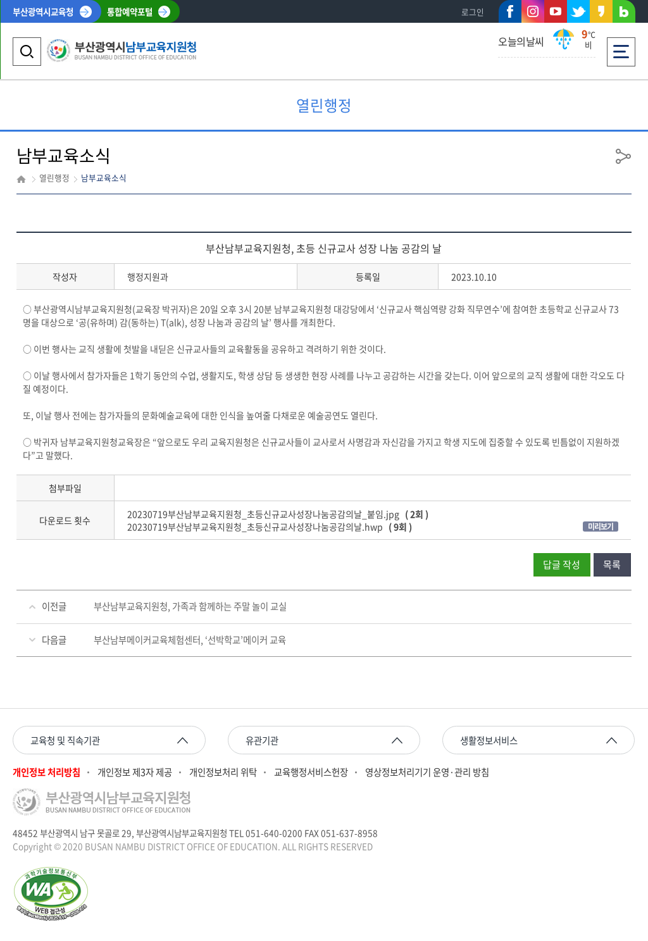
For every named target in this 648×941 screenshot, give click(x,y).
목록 (612, 564)
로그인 (472, 12)
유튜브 (555, 11)
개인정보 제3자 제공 (134, 772)
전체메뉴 (621, 47)
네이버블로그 (624, 14)
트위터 (578, 11)
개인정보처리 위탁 (223, 772)
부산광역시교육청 (43, 11)
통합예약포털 (130, 11)
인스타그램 (532, 11)
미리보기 (600, 526)
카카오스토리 (601, 14)
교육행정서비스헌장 (311, 772)
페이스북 (510, 14)
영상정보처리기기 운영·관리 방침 (427, 772)
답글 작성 (561, 564)
